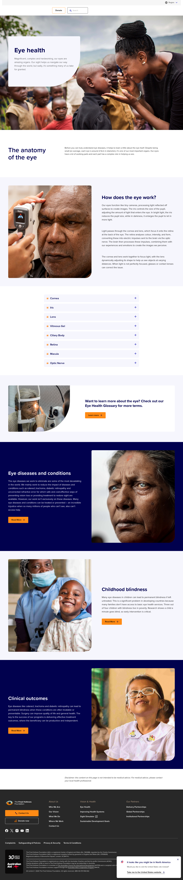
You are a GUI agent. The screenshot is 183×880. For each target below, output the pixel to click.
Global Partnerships (135, 811)
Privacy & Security (52, 842)
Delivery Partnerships (136, 806)
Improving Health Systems (92, 811)
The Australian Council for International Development (76, 865)
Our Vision (54, 811)
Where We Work (56, 821)
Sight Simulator (87, 816)
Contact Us (54, 825)
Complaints (10, 842)
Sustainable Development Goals (95, 821)
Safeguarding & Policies (30, 842)
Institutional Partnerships (137, 816)
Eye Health (85, 806)
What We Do (54, 816)
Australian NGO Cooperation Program (81, 867)
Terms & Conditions (72, 842)
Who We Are (54, 806)
